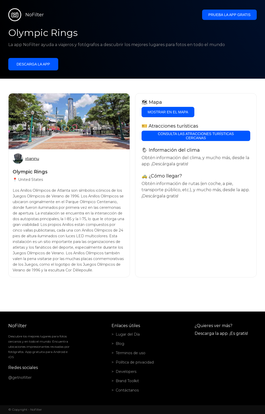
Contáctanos (127, 390)
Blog (120, 343)
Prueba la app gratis (229, 15)
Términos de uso (130, 353)
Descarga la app (33, 64)
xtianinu (32, 158)
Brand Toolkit (127, 381)
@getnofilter (20, 377)
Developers (126, 371)
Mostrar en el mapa (168, 112)
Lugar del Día (128, 334)
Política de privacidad (135, 362)
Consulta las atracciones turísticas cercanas (196, 136)
